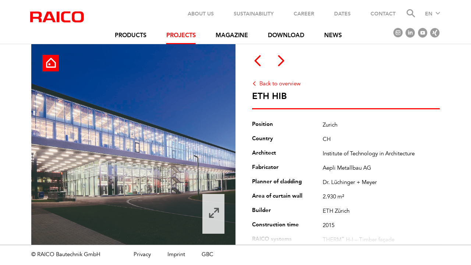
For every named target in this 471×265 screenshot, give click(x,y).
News (333, 36)
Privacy (142, 255)
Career (304, 13)
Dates (342, 13)
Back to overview (280, 84)
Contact (383, 13)
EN (428, 14)
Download (286, 36)
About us (201, 13)
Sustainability (254, 13)
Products (130, 36)
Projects (181, 36)
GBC (207, 255)
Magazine (232, 36)
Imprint (176, 255)
